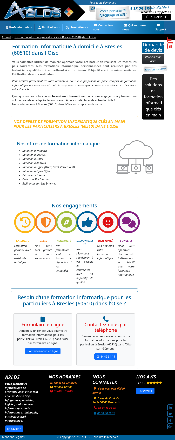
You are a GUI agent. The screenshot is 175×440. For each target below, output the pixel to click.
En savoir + (14, 429)
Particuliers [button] (47, 27)
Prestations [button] (75, 27)
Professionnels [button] (17, 27)
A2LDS (86, 437)
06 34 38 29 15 (103, 413)
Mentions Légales (13, 437)
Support (160, 27)
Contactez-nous (103, 27)
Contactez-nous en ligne (43, 351)
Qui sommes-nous (134, 27)
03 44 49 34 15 (106, 356)
